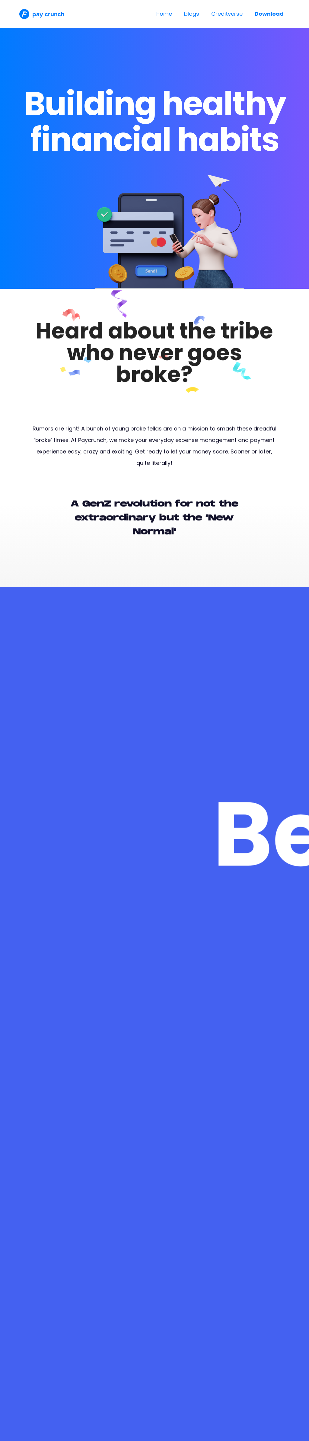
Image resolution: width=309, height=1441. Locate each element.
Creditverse (227, 14)
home (164, 14)
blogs (191, 14)
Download (269, 14)
